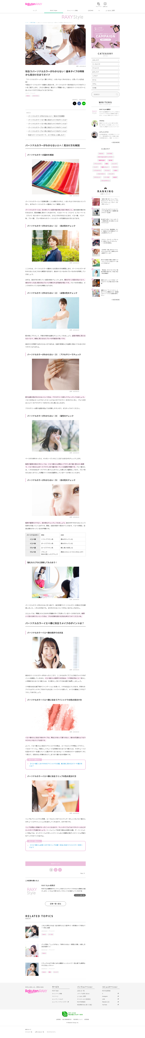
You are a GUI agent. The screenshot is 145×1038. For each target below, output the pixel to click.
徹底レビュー (105, 167)
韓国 (50, 972)
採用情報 (86, 1019)
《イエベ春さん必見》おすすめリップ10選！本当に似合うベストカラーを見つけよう (55, 846)
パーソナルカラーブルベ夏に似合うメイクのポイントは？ (47, 127)
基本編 (110, 160)
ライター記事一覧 (79, 895)
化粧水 (115, 170)
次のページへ (55, 864)
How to (27, 95)
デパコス (107, 170)
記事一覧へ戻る (55, 903)
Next (82, 873)
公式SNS (90, 10)
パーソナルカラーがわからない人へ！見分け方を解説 (46, 116)
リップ (95, 167)
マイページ (55, 996)
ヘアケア (95, 76)
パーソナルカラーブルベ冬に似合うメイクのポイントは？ (47, 131)
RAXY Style (53, 10)
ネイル (94, 80)
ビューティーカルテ (57, 999)
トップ (35, 10)
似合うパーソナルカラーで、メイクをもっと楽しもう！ (47, 135)
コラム (94, 84)
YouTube (104, 1004)
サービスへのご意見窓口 (84, 999)
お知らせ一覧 (81, 990)
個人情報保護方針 (67, 1019)
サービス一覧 (28, 1032)
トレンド (56, 972)
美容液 (115, 177)
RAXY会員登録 (106, 990)
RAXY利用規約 (81, 1002)
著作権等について (77, 1019)
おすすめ (109, 153)
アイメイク (32, 93)
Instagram (105, 996)
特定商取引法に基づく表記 (84, 1004)
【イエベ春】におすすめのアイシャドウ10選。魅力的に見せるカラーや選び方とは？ (55, 764)
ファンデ (111, 174)
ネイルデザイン (105, 180)
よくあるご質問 (110, 10)
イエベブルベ (35, 95)
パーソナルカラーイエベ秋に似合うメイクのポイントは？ (47, 123)
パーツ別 (51, 934)
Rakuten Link (105, 1002)
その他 (94, 88)
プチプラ (115, 167)
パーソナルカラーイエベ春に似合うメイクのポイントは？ (47, 120)
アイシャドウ (97, 163)
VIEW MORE (115, 142)
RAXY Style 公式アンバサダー (105, 157)
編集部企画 (101, 160)
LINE (103, 999)
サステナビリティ (51, 1032)
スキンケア (95, 60)
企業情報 (58, 1019)
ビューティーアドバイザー (59, 1002)
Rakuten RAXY (33, 4)
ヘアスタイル (97, 170)
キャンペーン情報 (72, 10)
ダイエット (97, 177)
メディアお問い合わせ (83, 993)
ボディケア (95, 72)
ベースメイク (96, 64)
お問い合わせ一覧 (39, 1032)
